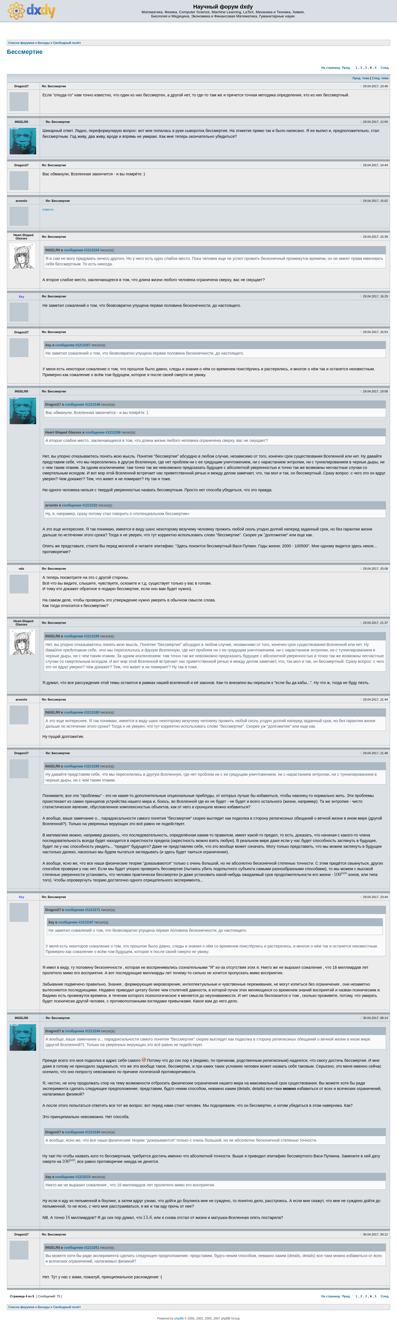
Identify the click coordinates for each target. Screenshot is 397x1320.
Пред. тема (361, 78)
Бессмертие (24, 51)
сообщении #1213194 (82, 1031)
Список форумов (21, 1307)
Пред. (346, 67)
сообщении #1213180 (81, 636)
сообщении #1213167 (72, 345)
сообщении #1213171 (82, 910)
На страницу (330, 67)
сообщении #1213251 (81, 1248)
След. (385, 67)
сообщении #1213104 (81, 250)
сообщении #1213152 (79, 505)
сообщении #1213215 (72, 1177)
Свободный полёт (67, 1307)
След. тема (380, 78)
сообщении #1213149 (82, 404)
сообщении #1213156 (103, 432)
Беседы (44, 1307)
